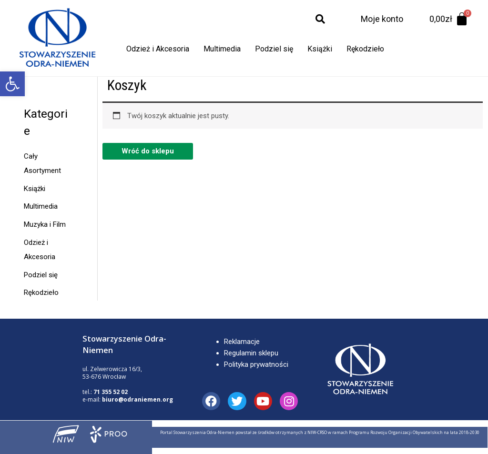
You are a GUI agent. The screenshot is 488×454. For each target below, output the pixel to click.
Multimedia (222, 48)
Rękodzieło (365, 48)
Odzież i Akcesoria (157, 48)
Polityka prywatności (256, 364)
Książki (319, 48)
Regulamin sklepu (251, 353)
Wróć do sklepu (148, 151)
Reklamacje (242, 341)
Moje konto (382, 19)
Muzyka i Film (45, 224)
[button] (12, 83)
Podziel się (274, 48)
